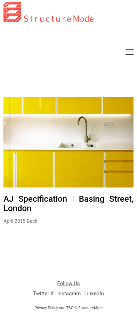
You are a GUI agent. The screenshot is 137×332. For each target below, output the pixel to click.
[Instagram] (69, 293)
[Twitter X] (43, 293)
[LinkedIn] (94, 293)
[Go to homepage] (48, 46)
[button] (130, 52)
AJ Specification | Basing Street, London (68, 203)
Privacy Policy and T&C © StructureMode (69, 308)
